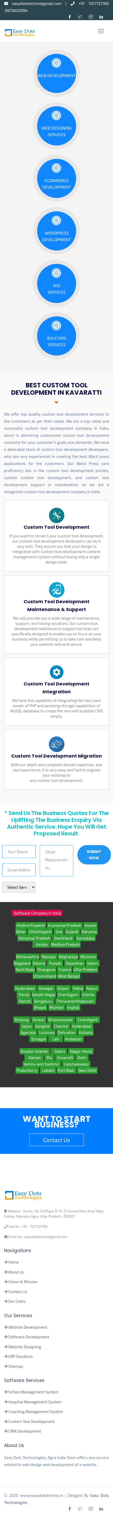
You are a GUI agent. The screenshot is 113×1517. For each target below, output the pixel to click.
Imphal (73, 1007)
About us (16, 1272)
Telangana (46, 969)
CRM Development (24, 1431)
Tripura (64, 969)
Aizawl (39, 1019)
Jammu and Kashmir (42, 1064)
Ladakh (48, 1070)
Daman (34, 1057)
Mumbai (57, 1007)
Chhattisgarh (40, 931)
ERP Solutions (20, 1356)
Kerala (41, 944)
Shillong (22, 1019)
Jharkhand (63, 938)
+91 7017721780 (90, 3)
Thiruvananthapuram (76, 1001)
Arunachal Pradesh (64, 925)
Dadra (59, 1051)
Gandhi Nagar (44, 994)
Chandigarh (68, 994)
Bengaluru (43, 1001)
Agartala (28, 1032)
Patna (78, 988)
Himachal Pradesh (34, 938)
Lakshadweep (76, 1064)
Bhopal (40, 1007)
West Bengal (69, 976)
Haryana (89, 931)
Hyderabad (25, 988)
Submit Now (94, 855)
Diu (49, 1057)
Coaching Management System (35, 1411)
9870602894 (16, 10)
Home (13, 1262)
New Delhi (87, 1070)
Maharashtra (27, 956)
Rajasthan (74, 963)
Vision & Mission (23, 1281)
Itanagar (46, 988)
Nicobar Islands (35, 1051)
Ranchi (24, 1001)
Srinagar (38, 1039)
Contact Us (56, 1140)
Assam (90, 925)
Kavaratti (64, 1057)
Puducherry (27, 1070)
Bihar (21, 931)
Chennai (61, 1026)
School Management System (33, 1392)
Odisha (39, 963)
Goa (58, 931)
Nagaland (22, 963)
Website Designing (24, 1346)
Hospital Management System (34, 1401)
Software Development (28, 1336)
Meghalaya (68, 956)
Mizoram (88, 956)
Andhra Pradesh (31, 925)
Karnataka (86, 938)
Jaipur (26, 1026)
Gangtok (43, 1026)
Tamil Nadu (25, 969)
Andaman (74, 1039)
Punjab (55, 963)
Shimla (88, 994)
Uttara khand (44, 976)
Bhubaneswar (61, 1019)
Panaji (23, 994)
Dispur (63, 988)
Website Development (27, 1327)
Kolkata (85, 1032)
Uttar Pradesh (85, 969)
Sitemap (15, 1366)
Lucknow (46, 1032)
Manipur (49, 956)
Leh (56, 1039)
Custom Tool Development (31, 1421)
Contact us (17, 1291)
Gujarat (72, 931)
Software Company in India (37, 913)
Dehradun (67, 1032)
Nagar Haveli (81, 1051)
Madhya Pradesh (65, 944)
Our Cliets (16, 1301)
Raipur (92, 988)
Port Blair (66, 1070)
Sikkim (92, 963)
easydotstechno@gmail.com (34, 3)
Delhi (82, 1057)
